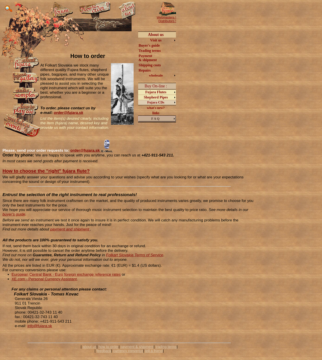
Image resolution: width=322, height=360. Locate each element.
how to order (109, 347)
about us (89, 347)
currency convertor (128, 351)
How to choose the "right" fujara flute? (46, 170)
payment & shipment (137, 347)
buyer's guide (13, 214)
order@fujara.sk (68, 112)
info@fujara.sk (39, 326)
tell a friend (154, 351)
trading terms (166, 347)
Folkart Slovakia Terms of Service (134, 255)
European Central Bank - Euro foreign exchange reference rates (66, 274)
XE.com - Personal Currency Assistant (44, 279)
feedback (103, 351)
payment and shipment (69, 229)
